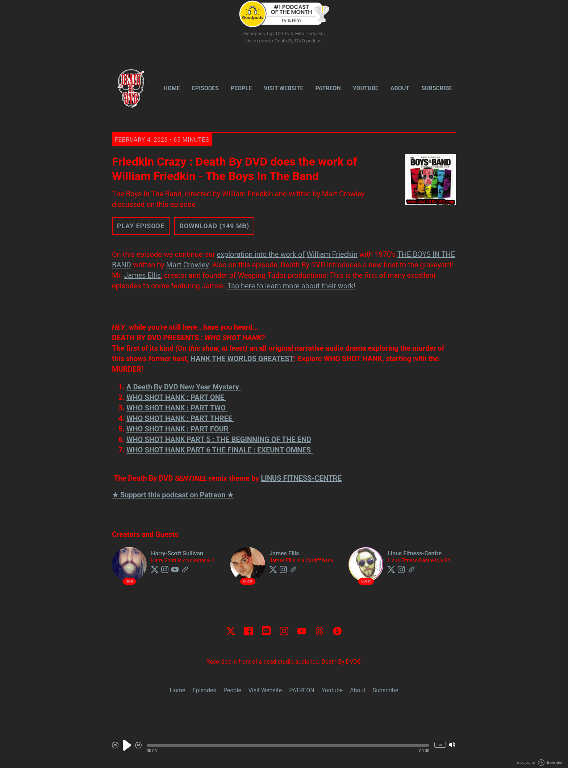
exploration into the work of (261, 254)
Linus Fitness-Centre (415, 553)
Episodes (205, 88)
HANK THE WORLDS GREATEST (242, 358)
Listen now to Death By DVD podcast (284, 40)
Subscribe (436, 88)
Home (172, 88)
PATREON (328, 88)
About (399, 88)
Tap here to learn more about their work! (291, 285)
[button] (288, 745)
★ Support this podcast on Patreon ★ (173, 495)
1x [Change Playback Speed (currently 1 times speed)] (440, 745)
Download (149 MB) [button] (214, 226)
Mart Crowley (187, 264)
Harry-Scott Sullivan (177, 553)
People (241, 88)
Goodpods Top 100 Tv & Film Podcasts (284, 33)
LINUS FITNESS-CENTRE (301, 478)
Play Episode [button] (140, 226)
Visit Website (283, 88)
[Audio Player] (284, 749)
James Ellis (142, 275)
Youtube (366, 88)
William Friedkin (332, 254)
